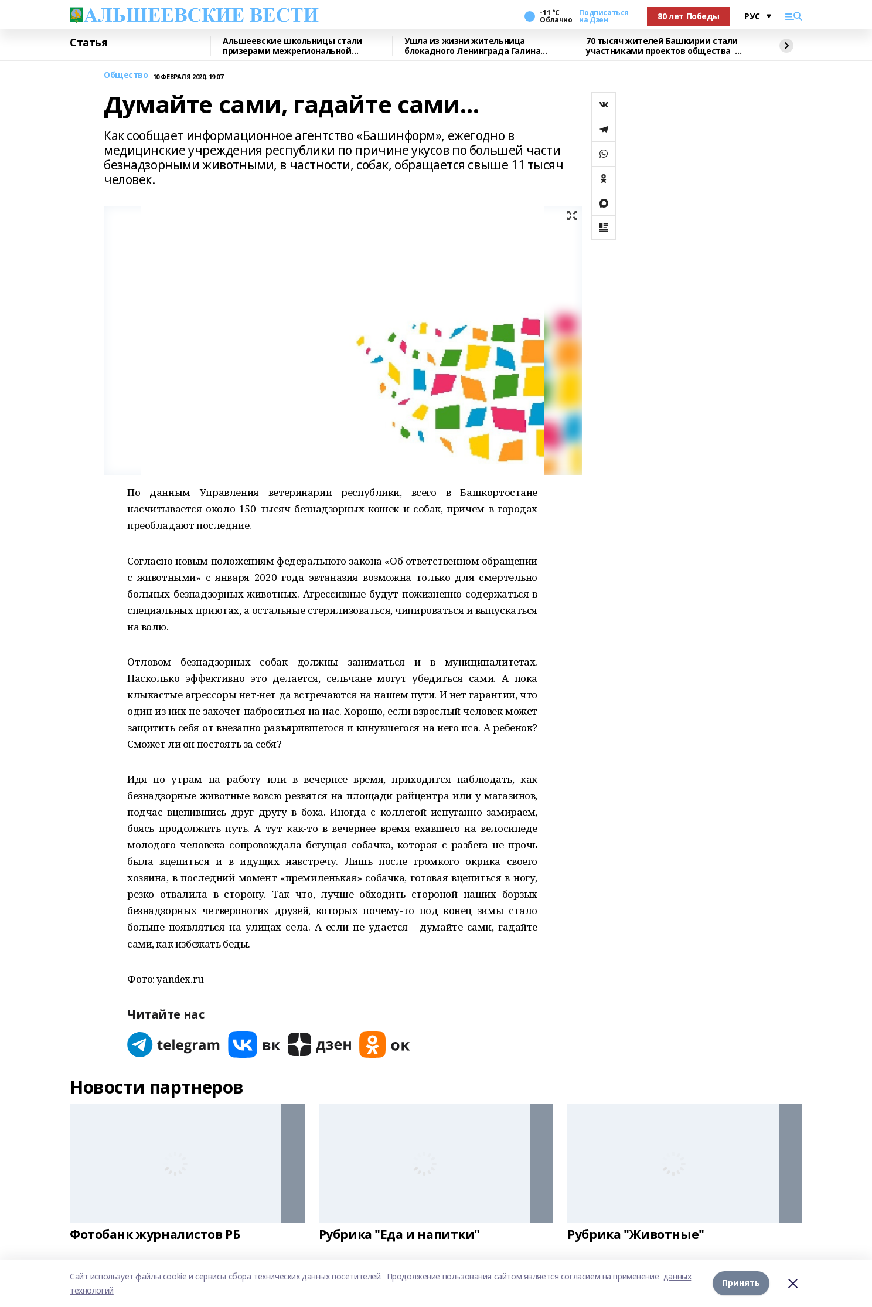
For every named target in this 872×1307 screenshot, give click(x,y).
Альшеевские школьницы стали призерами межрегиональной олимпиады (292, 46)
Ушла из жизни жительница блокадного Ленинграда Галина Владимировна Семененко (472, 46)
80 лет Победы (689, 16)
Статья (88, 42)
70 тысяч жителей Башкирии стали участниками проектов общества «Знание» (662, 46)
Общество (126, 75)
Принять (741, 1283)
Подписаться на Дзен (603, 16)
